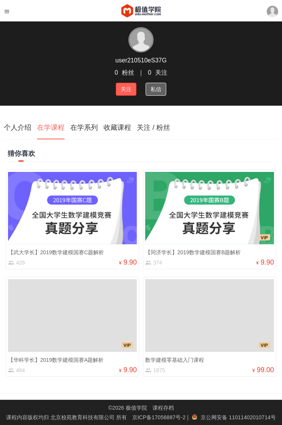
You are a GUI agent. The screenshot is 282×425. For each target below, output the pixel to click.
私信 (156, 89)
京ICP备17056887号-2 (159, 417)
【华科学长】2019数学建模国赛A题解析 (56, 360)
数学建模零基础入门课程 (174, 360)
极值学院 (136, 408)
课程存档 (163, 408)
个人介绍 (17, 127)
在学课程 (51, 127)
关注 (126, 89)
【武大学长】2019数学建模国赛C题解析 (56, 252)
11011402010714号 (252, 417)
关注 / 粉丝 (153, 127)
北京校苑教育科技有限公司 (83, 417)
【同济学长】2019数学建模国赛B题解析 (193, 252)
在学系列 (84, 127)
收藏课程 (117, 127)
